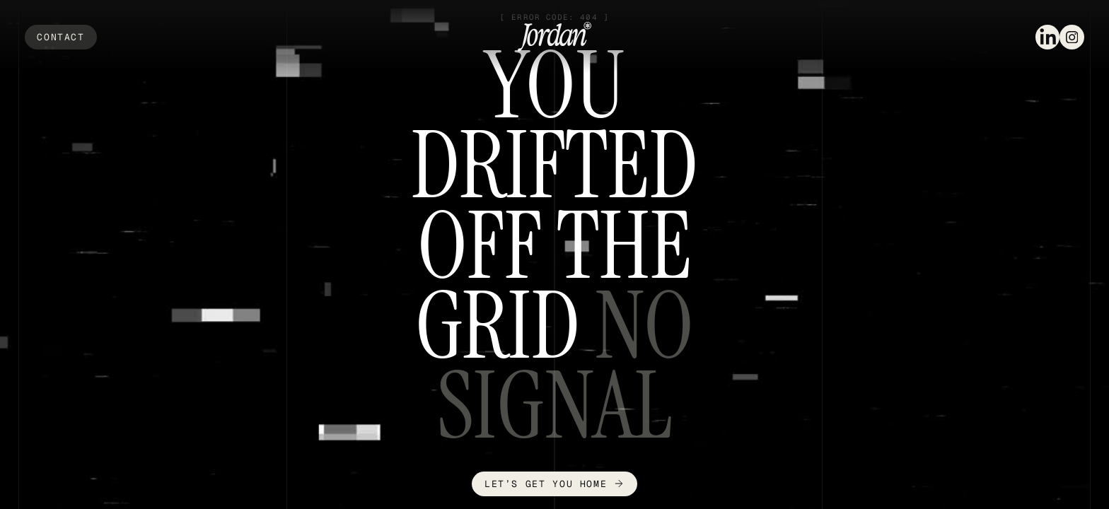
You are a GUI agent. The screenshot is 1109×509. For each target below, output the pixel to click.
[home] (554, 37)
